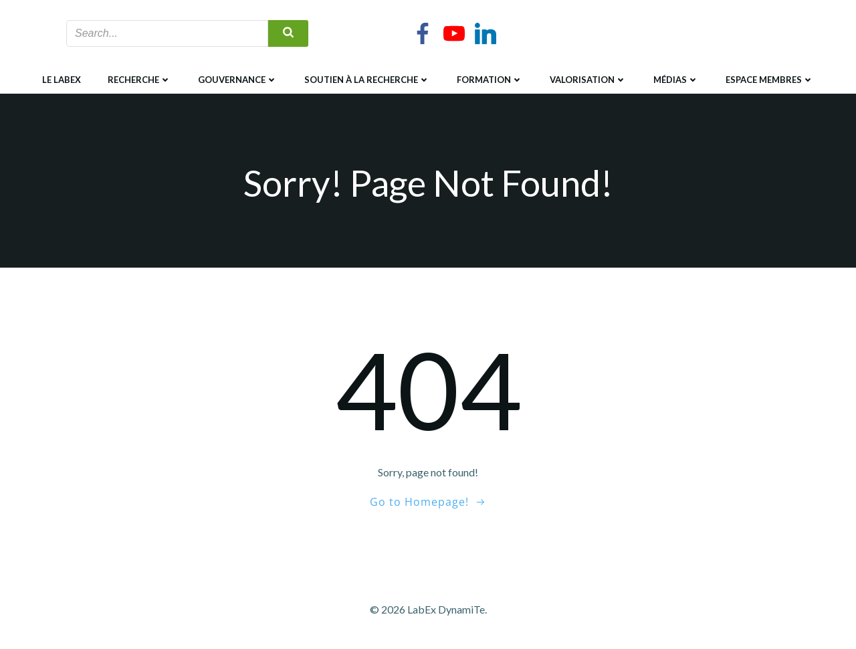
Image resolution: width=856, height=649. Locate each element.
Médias (676, 79)
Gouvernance (238, 79)
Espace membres (770, 79)
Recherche (139, 79)
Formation (490, 79)
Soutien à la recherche (367, 79)
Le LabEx (61, 79)
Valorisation (588, 79)
